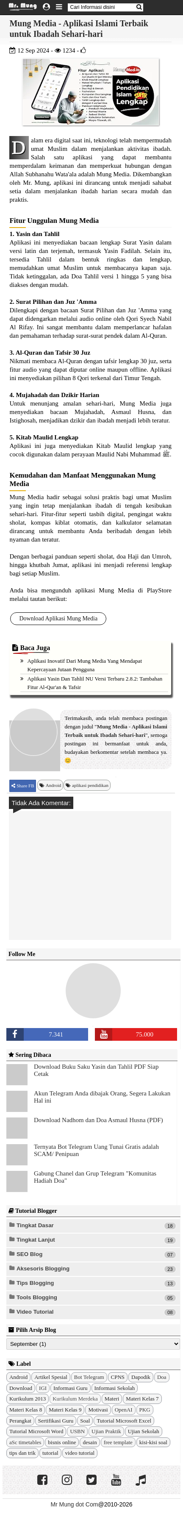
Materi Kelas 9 (65, 1409)
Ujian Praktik (106, 1431)
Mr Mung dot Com (74, 1504)
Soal (85, 1420)
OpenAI (124, 1409)
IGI (43, 1388)
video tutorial (80, 1453)
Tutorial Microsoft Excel (124, 1420)
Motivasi (98, 1409)
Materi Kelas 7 (142, 1398)
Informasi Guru (70, 1388)
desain (90, 1442)
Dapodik (140, 1377)
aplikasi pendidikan (90, 785)
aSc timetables (25, 1442)
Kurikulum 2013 (27, 1398)
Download (20, 1388)
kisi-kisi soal (153, 1442)
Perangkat (20, 1420)
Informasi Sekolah (114, 1388)
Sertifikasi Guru (55, 1420)
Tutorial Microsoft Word (36, 1431)
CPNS (118, 1377)
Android (53, 785)
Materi (112, 1398)
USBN (77, 1431)
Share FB (24, 785)
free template (118, 1442)
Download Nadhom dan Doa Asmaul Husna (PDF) (98, 1120)
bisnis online (62, 1442)
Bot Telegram (89, 1377)
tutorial (50, 1453)
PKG (144, 1409)
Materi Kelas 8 (25, 1409)
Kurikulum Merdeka (75, 1398)
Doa (161, 1377)
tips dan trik (22, 1453)
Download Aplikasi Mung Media (58, 618)
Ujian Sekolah (143, 1431)
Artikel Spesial (50, 1377)
